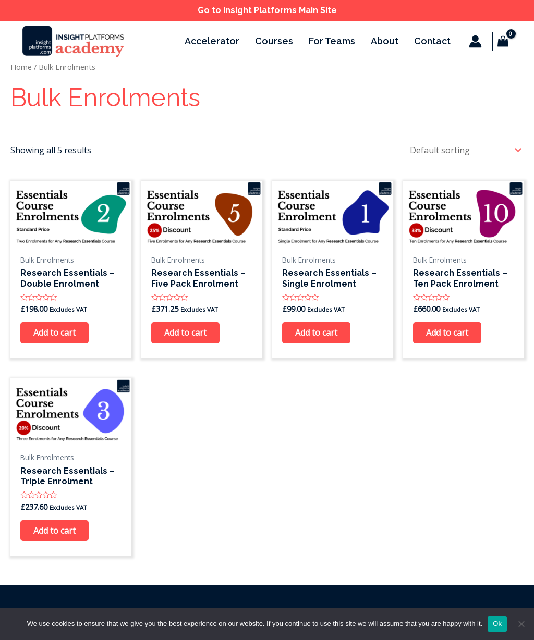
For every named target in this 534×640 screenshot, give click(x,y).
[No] (521, 624)
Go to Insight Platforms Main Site (267, 10)
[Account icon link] (475, 41)
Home (21, 66)
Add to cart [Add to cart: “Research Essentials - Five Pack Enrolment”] (185, 332)
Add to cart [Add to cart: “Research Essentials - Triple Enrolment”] (54, 530)
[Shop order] (463, 150)
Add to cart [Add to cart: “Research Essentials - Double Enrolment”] (54, 332)
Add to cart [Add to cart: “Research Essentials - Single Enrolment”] (316, 332)
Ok (497, 623)
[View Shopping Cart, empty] (502, 41)
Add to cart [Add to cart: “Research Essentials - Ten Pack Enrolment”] (447, 332)
